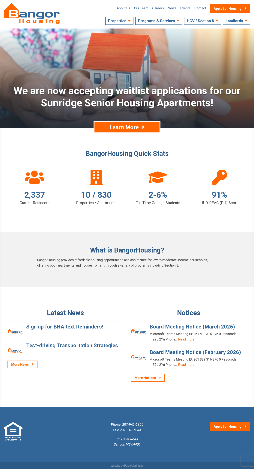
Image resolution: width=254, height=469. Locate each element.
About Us (123, 8)
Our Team (141, 8)
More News (20, 364)
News (172, 8)
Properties (117, 21)
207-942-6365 (132, 424)
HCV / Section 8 (200, 21)
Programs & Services (156, 21)
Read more (186, 339)
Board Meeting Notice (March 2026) (192, 327)
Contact (200, 8)
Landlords (234, 21)
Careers (158, 8)
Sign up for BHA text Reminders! (64, 327)
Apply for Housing (227, 426)
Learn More (124, 127)
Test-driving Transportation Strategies (72, 345)
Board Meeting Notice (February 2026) (195, 352)
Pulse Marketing (133, 465)
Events (185, 8)
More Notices (145, 378)
